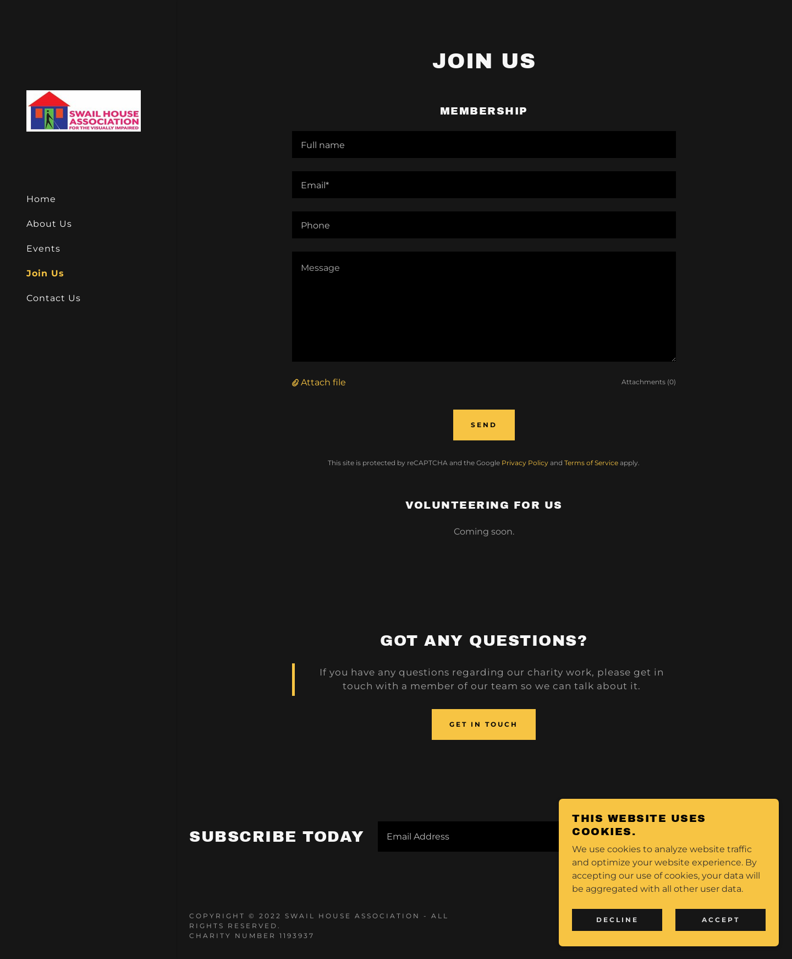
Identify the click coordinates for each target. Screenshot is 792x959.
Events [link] (43, 248)
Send (484, 425)
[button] (296, 382)
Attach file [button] (323, 382)
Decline (617, 920)
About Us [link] (49, 224)
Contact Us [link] (53, 298)
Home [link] (41, 199)
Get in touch (483, 724)
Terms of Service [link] (591, 463)
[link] (83, 110)
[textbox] (484, 144)
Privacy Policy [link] (525, 463)
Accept (721, 920)
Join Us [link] (45, 273)
